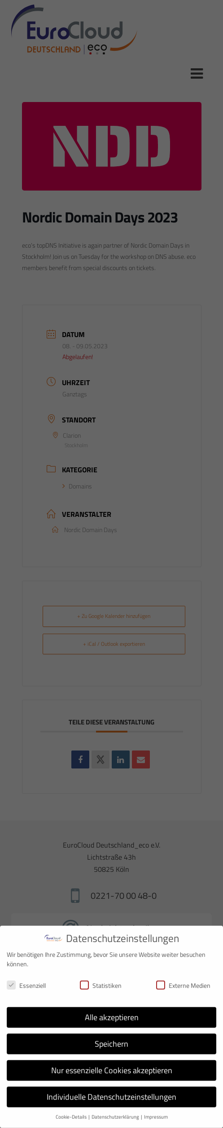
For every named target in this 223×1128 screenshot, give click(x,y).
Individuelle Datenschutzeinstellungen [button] (111, 1091)
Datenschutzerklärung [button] (116, 1111)
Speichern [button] (111, 1038)
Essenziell (26, 979)
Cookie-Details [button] (71, 1111)
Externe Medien (183, 979)
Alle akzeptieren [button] (112, 1011)
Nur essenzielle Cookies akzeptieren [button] (111, 1064)
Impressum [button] (156, 1111)
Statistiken (101, 979)
